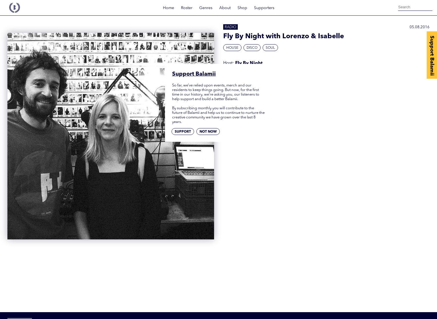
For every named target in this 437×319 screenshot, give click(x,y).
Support (183, 132)
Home (168, 8)
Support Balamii (431, 56)
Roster (186, 8)
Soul (270, 48)
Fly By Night (249, 63)
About (225, 8)
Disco (252, 48)
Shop (242, 8)
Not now (208, 132)
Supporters (264, 8)
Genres (205, 8)
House (232, 48)
